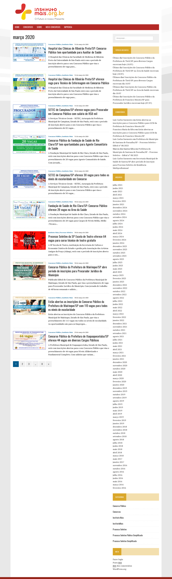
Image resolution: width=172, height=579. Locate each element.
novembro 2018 (120, 426)
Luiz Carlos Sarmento (123, 119)
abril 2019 (117, 410)
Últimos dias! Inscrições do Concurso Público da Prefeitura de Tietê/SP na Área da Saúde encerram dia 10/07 (136, 90)
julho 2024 (118, 220)
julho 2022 (118, 297)
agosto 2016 (118, 468)
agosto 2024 (118, 217)
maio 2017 (118, 455)
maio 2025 (118, 188)
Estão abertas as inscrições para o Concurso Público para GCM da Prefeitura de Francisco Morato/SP (135, 123)
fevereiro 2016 (120, 484)
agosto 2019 (118, 397)
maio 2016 (118, 478)
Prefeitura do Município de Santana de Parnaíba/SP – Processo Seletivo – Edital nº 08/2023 (136, 142)
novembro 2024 (120, 207)
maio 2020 (118, 368)
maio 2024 (118, 227)
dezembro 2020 (120, 359)
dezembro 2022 (120, 281)
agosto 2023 (118, 256)
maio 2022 (118, 304)
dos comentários (122, 562)
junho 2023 (118, 262)
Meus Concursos (51, 27)
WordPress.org (120, 566)
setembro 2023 (120, 252)
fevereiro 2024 (120, 236)
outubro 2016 (119, 465)
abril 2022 (117, 307)
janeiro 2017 (119, 459)
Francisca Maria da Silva (124, 129)
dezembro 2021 (120, 320)
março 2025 (118, 194)
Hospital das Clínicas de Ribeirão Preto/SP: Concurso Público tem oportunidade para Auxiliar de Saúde (76, 50)
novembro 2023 (120, 246)
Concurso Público (53, 44)
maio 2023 (118, 265)
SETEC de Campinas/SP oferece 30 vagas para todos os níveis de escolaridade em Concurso (77, 173)
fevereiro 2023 (120, 275)
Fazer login (118, 556)
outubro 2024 (119, 210)
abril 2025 (117, 191)
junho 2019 (118, 404)
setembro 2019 (120, 394)
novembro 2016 (120, 462)
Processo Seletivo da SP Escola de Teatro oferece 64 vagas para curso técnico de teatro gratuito (76, 234)
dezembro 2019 (120, 384)
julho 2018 (118, 439)
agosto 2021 (118, 333)
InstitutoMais (118, 520)
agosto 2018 (118, 436)
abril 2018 (117, 449)
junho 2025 (118, 185)
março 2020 (118, 375)
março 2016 (118, 481)
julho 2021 (118, 336)
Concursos (27, 27)
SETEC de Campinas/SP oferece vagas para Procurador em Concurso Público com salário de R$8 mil (77, 111)
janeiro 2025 (119, 201)
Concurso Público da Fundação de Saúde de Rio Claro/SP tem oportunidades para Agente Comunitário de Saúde (78, 142)
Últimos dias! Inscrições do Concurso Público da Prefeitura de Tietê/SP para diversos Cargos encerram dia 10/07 (135, 80)
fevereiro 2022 (120, 314)
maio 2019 (118, 407)
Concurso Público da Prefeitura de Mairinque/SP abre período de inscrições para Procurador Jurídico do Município (76, 267)
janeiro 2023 (119, 278)
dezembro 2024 (120, 204)
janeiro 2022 (119, 317)
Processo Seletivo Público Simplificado (128, 532)
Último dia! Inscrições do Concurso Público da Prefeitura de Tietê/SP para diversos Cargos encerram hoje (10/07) (134, 61)
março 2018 (118, 452)
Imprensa (67, 27)
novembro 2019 (120, 388)
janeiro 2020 (119, 381)
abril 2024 (117, 230)
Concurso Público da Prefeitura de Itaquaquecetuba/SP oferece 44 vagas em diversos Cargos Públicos (77, 334)
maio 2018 (118, 446)
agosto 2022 (118, 294)
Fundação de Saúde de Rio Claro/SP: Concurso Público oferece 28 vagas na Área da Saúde (76, 203)
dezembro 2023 (120, 243)
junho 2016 (118, 475)
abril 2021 (117, 346)
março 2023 (118, 272)
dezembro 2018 (120, 423)
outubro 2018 (119, 430)
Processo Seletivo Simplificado (125, 537)
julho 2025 (118, 181)
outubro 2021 (119, 326)
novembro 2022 (120, 285)
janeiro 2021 (119, 355)
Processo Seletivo (65, 228)
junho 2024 (118, 223)
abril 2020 (117, 372)
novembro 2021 (120, 323)
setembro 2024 (120, 214)
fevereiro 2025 (120, 198)
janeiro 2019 (119, 420)
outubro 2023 (119, 249)
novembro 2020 (120, 362)
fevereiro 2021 (120, 352)
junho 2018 (118, 442)
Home (16, 27)
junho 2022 (118, 301)
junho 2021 (118, 339)
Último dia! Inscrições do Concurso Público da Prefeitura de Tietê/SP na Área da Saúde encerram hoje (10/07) (136, 70)
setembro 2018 (120, 433)
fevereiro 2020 (120, 378)
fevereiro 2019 (120, 417)
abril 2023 (117, 268)
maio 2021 (118, 343)
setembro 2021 (120, 330)
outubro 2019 (119, 391)
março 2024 (118, 233)
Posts (117, 559)
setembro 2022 (120, 291)
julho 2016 (118, 471)
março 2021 (118, 349)
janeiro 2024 (119, 239)
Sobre (38, 27)
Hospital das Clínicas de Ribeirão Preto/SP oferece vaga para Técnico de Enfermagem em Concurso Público (78, 81)
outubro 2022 (119, 288)
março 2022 (118, 310)
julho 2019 (118, 401)
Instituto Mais (66, 44)
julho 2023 (118, 259)
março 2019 (118, 413)
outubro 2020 (119, 365)
